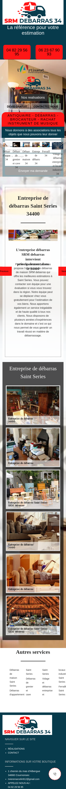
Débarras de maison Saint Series (12, 678)
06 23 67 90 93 (49, 52)
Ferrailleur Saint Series (61, 690)
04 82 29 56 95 (16, 52)
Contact (13, 752)
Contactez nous (46, 106)
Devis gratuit (17, 106)
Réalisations (16, 748)
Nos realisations (33, 97)
